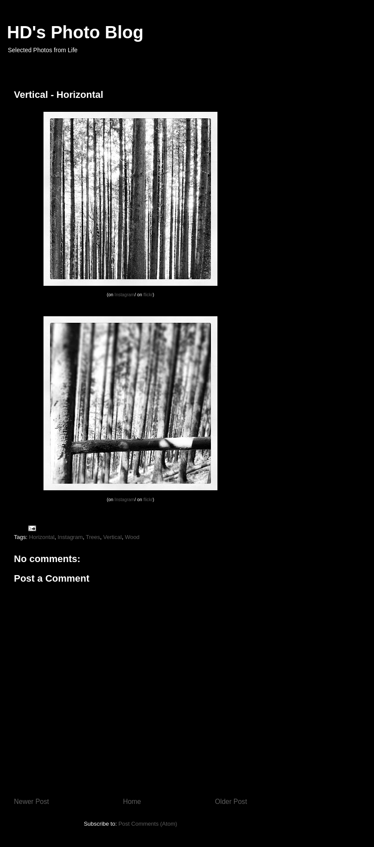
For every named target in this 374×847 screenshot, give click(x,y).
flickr (148, 294)
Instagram (124, 294)
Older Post (231, 801)
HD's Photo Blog (75, 32)
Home (132, 801)
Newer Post (31, 801)
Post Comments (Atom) (147, 823)
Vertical (112, 537)
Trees (93, 537)
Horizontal (42, 537)
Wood (132, 537)
